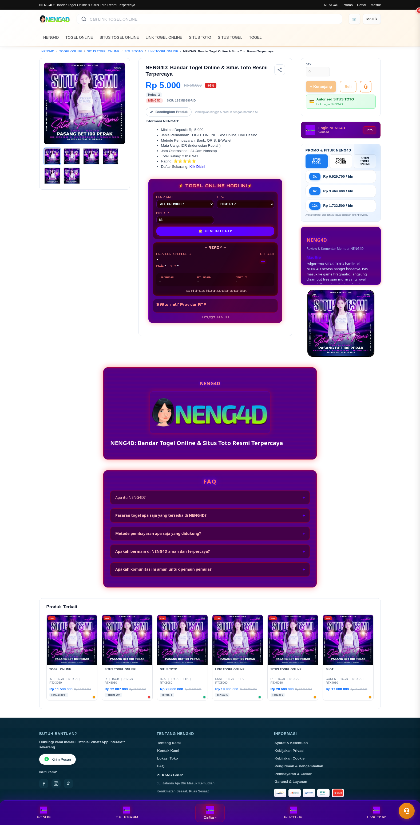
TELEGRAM (127, 813)
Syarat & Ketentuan (291, 743)
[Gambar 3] (91, 156)
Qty (309, 64)
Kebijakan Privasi (289, 751)
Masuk (376, 5)
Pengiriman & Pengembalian (299, 766)
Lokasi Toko (167, 758)
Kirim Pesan (57, 759)
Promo (348, 5)
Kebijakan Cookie (290, 758)
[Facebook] (43, 783)
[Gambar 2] (71, 156)
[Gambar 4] (110, 156)
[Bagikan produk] (279, 69)
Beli (347, 86)
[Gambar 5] (52, 175)
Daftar (361, 5)
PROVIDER (185, 201)
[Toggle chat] (407, 811)
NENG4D (331, 5)
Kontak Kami (168, 751)
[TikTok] (68, 783)
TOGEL (255, 37)
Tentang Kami (169, 743)
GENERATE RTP (215, 231)
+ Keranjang (321, 86)
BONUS (43, 813)
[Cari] (83, 19)
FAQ (161, 766)
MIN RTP (185, 217)
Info (370, 130)
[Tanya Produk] (365, 86)
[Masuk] (372, 19)
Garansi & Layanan (291, 782)
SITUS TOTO (200, 37)
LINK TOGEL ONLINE (164, 37)
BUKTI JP (293, 813)
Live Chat (376, 813)
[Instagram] (56, 783)
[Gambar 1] (52, 156)
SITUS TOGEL (230, 37)
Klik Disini (197, 167)
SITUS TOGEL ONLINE (119, 37)
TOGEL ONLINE (79, 37)
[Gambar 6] (71, 175)
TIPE (245, 201)
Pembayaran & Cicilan (293, 774)
